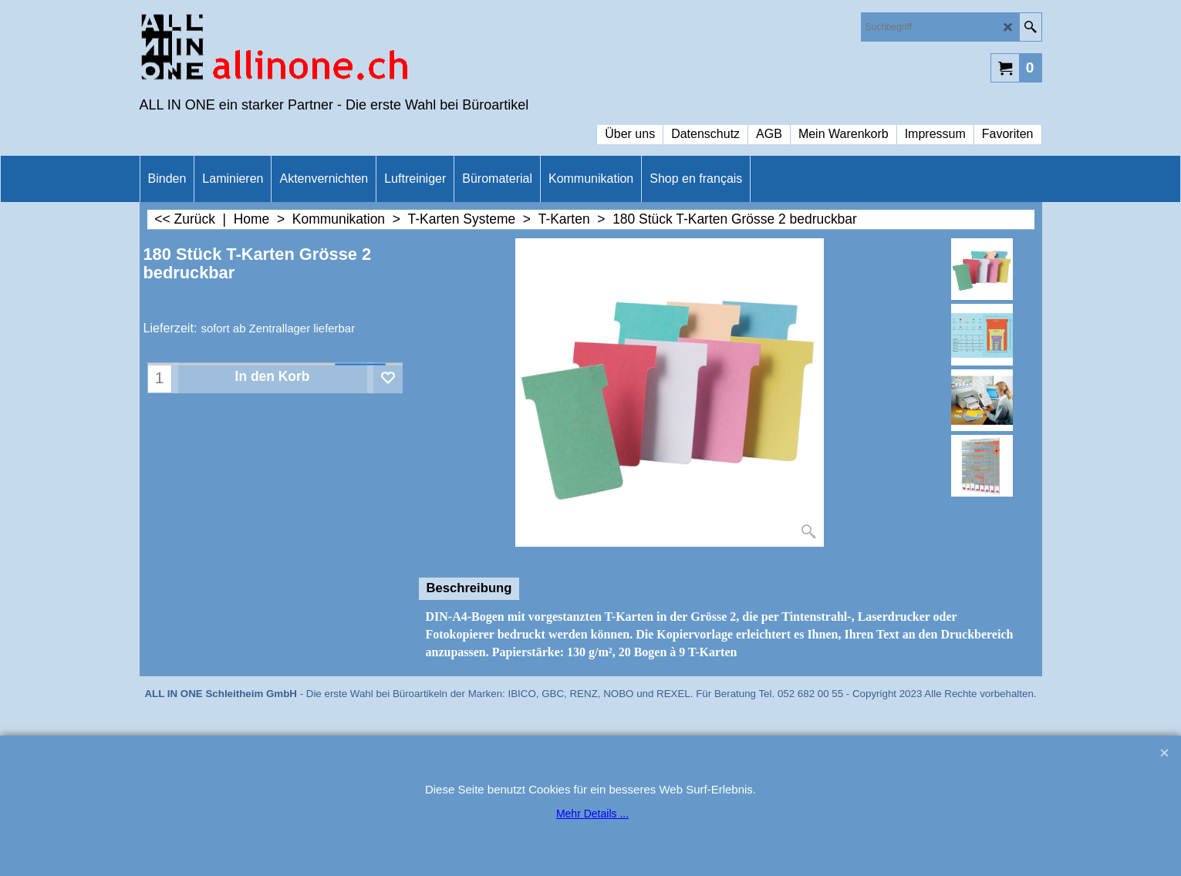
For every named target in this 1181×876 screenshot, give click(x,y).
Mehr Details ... (592, 813)
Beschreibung (469, 588)
